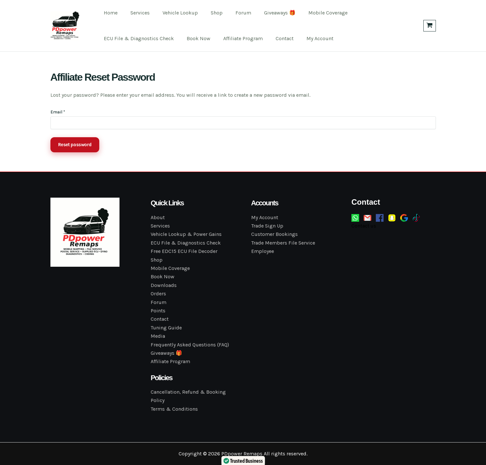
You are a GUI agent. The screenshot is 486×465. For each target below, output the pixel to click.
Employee (262, 251)
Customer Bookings (274, 234)
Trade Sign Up (267, 226)
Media (158, 336)
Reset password (75, 145)
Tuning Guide (166, 328)
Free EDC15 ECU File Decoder (184, 251)
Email (57, 112)
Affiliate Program (236, 38)
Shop (208, 13)
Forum (232, 13)
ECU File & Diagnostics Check (137, 38)
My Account (308, 38)
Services (136, 13)
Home (109, 13)
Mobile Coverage (311, 13)
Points (158, 311)
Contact (276, 38)
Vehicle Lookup (173, 13)
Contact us (363, 226)
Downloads (164, 285)
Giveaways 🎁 (265, 13)
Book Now (195, 38)
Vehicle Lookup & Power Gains (186, 234)
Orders (158, 294)
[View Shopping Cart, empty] (429, 25)
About (158, 217)
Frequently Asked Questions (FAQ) (190, 345)
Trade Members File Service (283, 243)
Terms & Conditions (174, 409)
